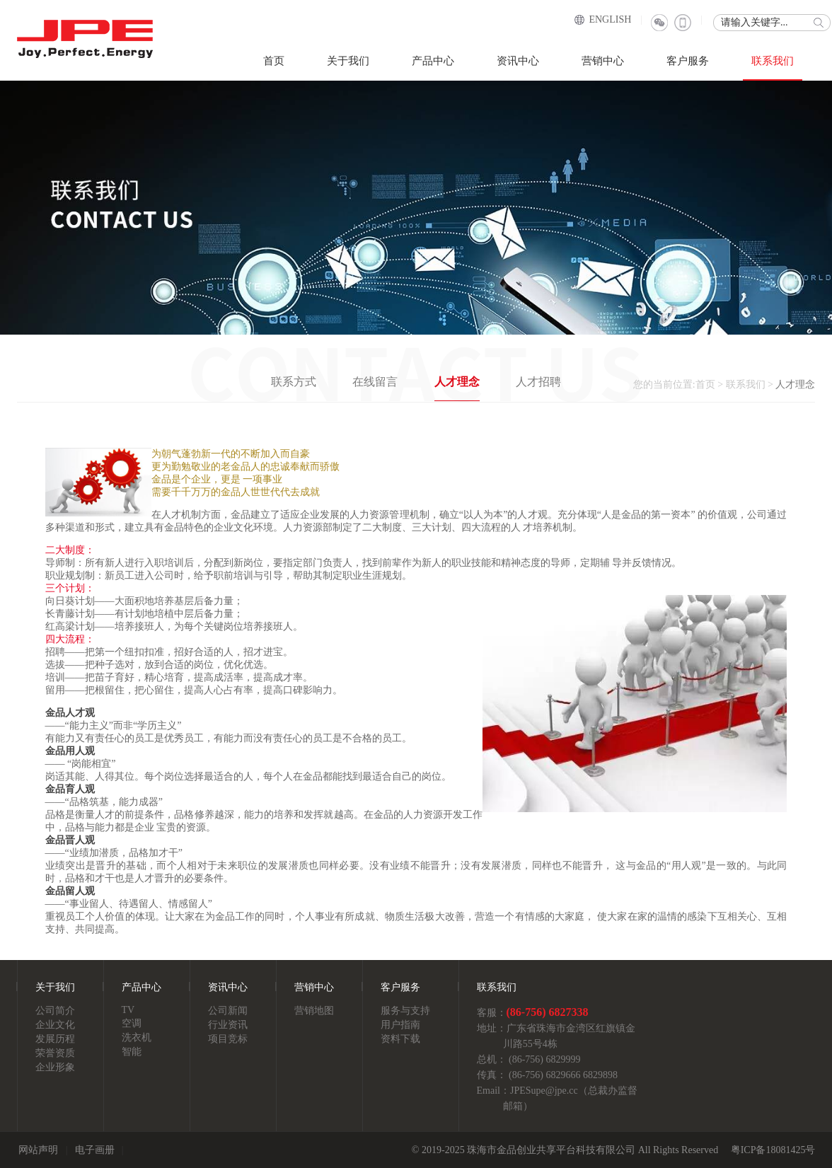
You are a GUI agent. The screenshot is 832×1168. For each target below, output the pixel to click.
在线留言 (375, 382)
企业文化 (55, 1024)
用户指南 (400, 1024)
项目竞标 (228, 1039)
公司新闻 (228, 1010)
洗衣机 (136, 1037)
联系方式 (293, 382)
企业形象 (55, 1067)
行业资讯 (228, 1024)
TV (128, 1010)
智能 (131, 1051)
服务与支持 (405, 1010)
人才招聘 (538, 382)
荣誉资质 (55, 1053)
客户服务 (687, 61)
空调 (131, 1023)
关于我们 (348, 61)
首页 (273, 61)
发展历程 (55, 1039)
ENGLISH (610, 19)
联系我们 (772, 61)
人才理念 (457, 382)
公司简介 (55, 1010)
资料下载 (400, 1039)
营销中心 (603, 61)
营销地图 (314, 1010)
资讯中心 (518, 61)
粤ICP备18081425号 (773, 1150)
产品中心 (433, 61)
